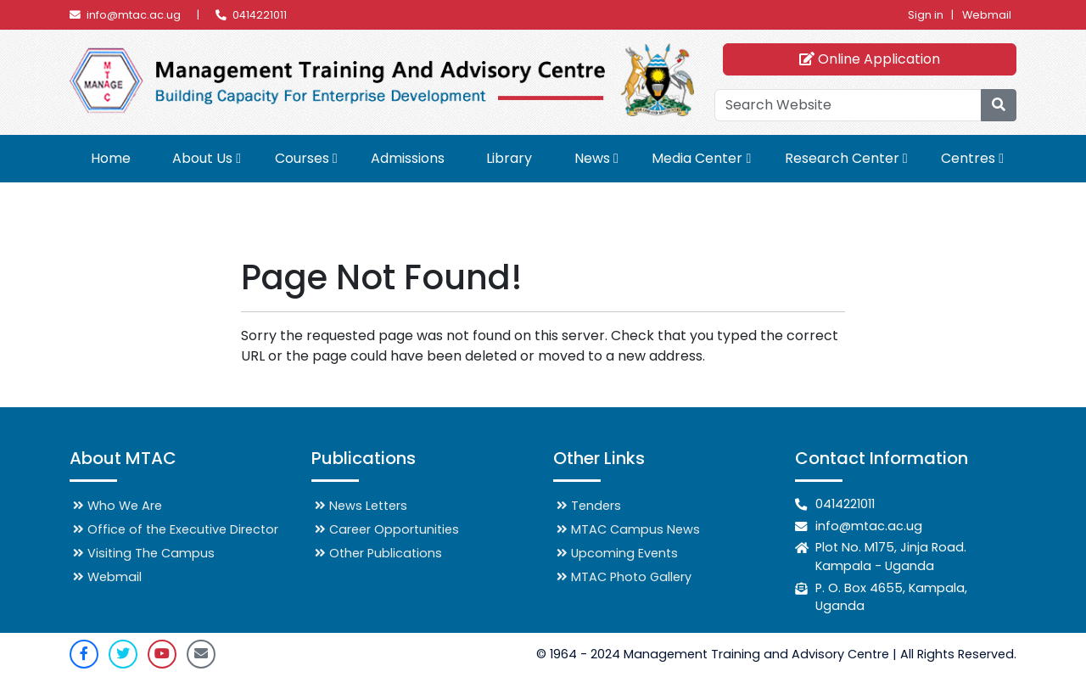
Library (509, 158)
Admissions (408, 158)
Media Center (697, 158)
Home (111, 158)
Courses (302, 158)
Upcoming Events (617, 553)
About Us (202, 158)
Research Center (842, 158)
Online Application (868, 59)
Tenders (589, 505)
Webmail (986, 15)
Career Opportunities (387, 529)
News (592, 158)
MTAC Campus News (628, 529)
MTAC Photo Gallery (624, 576)
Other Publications (378, 553)
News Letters (361, 505)
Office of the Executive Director (175, 529)
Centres (968, 158)
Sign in (925, 15)
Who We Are (117, 505)
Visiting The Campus (144, 553)
